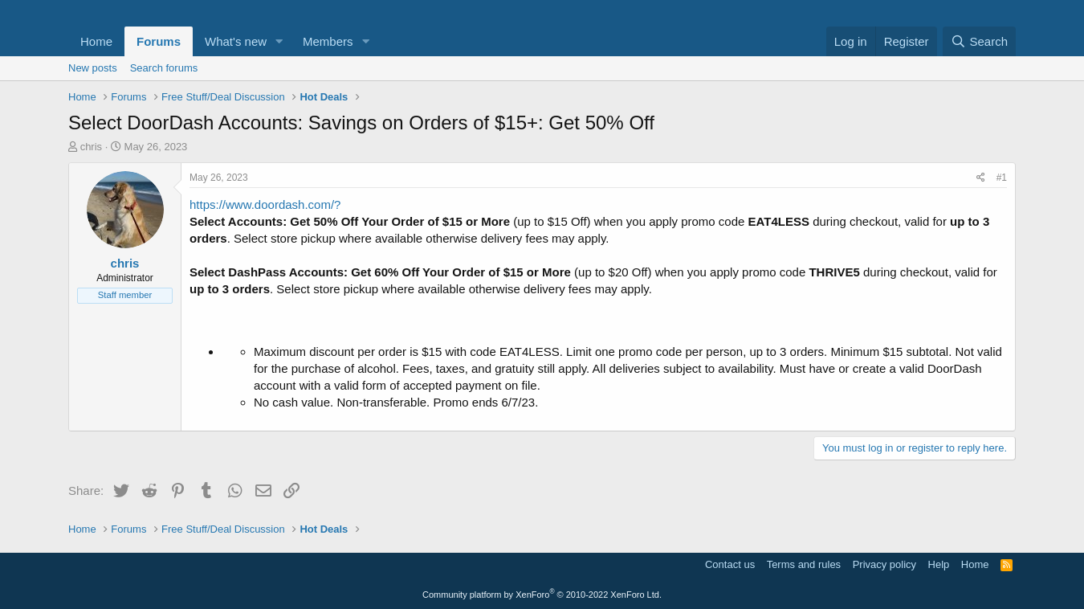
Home (96, 41)
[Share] (981, 178)
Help (939, 564)
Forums (159, 41)
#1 (1001, 177)
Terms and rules (804, 564)
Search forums (164, 68)
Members (328, 41)
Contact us (730, 564)
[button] (279, 41)
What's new (236, 41)
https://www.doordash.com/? (264, 204)
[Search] (979, 41)
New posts (92, 68)
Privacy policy (884, 564)
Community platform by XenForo (542, 594)
